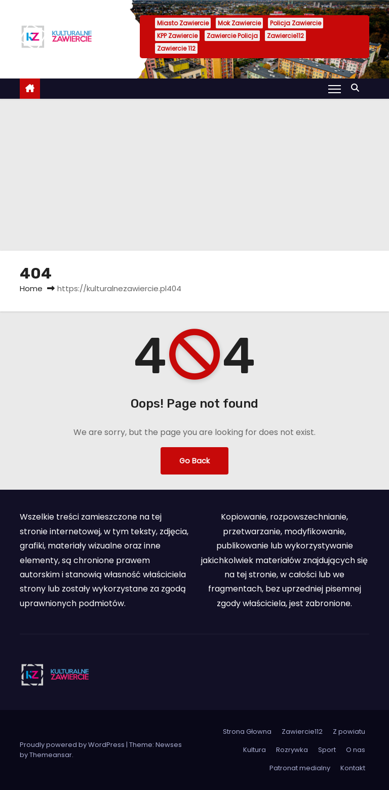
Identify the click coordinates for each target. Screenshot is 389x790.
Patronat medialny (299, 768)
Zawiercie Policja (232, 35)
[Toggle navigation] (334, 88)
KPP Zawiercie (177, 35)
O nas (355, 750)
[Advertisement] (194, 175)
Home (31, 288)
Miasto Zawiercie (183, 23)
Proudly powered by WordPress (73, 744)
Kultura (254, 750)
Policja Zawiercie (295, 23)
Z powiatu (349, 731)
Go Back (194, 461)
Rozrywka (292, 750)
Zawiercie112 (285, 35)
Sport (327, 750)
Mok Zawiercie (239, 23)
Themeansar (50, 755)
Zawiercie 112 (176, 48)
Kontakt (352, 768)
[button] (357, 88)
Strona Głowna (247, 731)
